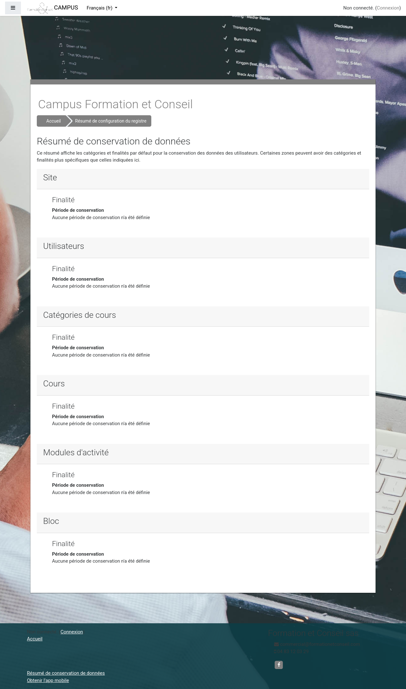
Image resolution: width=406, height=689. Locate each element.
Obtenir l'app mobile (48, 680)
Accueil (53, 121)
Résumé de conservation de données (66, 673)
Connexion (388, 8)
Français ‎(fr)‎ (100, 8)
